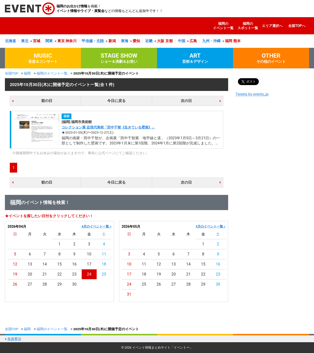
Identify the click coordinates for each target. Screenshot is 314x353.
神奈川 (71, 41)
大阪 (160, 41)
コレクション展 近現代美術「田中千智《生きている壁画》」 (108, 127)
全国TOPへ (296, 26)
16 (74, 264)
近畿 (149, 41)
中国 (181, 41)
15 (59, 264)
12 (15, 264)
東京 (61, 41)
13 (30, 264)
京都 (169, 41)
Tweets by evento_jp (252, 94)
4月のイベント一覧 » (96, 226)
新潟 (112, 41)
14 (44, 264)
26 (15, 284)
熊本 (237, 41)
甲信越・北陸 (93, 41)
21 (44, 274)
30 (74, 284)
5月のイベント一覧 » (210, 226)
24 (89, 274)
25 (104, 274)
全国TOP (11, 73)
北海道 (10, 41)
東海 (124, 41)
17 (89, 264)
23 (74, 274)
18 (104, 264)
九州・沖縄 (211, 41)
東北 (24, 41)
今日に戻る (116, 101)
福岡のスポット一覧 (247, 26)
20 (30, 274)
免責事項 (14, 339)
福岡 (228, 41)
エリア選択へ (272, 26)
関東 (49, 41)
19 (15, 274)
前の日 (46, 101)
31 (129, 294)
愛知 (136, 41)
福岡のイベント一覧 (223, 26)
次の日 (186, 101)
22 (59, 274)
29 (59, 284)
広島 (193, 41)
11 (104, 254)
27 (30, 284)
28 (44, 284)
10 (89, 254)
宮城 (36, 41)
